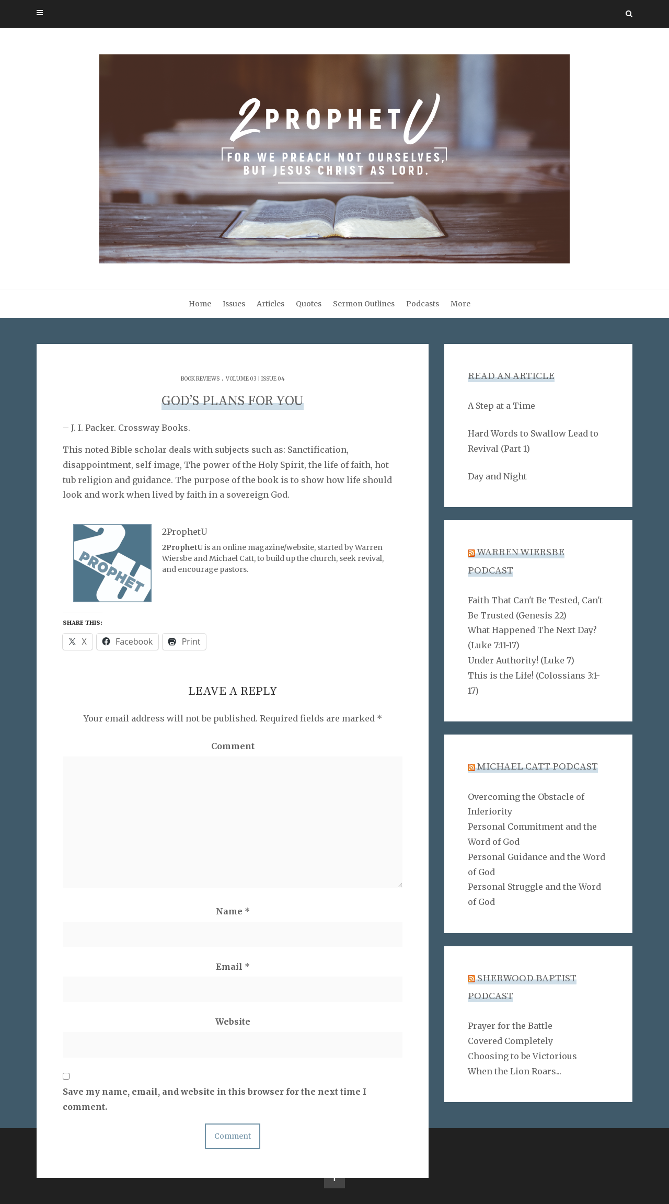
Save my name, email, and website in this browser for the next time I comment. (214, 1099)
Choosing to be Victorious (522, 1056)
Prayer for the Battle (510, 1025)
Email (233, 966)
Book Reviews (200, 378)
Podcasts (422, 303)
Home (200, 303)
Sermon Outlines (364, 303)
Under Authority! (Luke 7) (521, 660)
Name (233, 911)
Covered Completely (510, 1041)
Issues (234, 303)
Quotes (308, 303)
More (460, 303)
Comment (233, 746)
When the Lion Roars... (514, 1071)
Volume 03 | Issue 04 (255, 378)
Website (232, 1021)
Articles (270, 303)
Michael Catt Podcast (537, 767)
